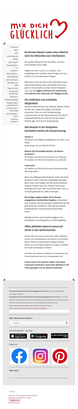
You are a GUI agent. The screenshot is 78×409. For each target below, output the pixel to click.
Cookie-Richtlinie (20, 399)
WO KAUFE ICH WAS (12, 85)
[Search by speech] (66, 324)
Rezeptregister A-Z (12, 68)
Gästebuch (14, 98)
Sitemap (28, 399)
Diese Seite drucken (14, 404)
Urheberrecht (23, 310)
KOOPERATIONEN (11, 101)
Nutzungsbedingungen (40, 310)
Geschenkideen (12, 81)
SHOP (16, 52)
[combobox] (39, 324)
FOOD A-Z (14, 72)
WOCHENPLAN (12, 78)
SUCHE (15, 61)
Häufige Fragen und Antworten (12, 105)
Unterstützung (12, 58)
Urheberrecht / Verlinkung (12, 111)
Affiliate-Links (29, 307)
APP (16, 55)
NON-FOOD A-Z (12, 75)
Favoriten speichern (14, 122)
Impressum (11, 397)
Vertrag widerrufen (14, 402)
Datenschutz (12, 399)
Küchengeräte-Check (12, 116)
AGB (16, 397)
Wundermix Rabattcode (13, 94)
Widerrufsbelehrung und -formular (28, 397)
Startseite (14, 49)
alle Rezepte (13, 64)
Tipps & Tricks (12, 90)
